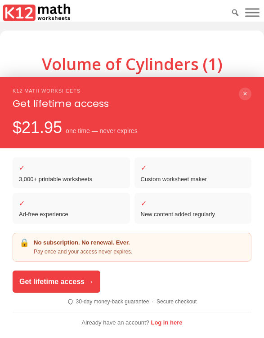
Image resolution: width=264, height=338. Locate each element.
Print (164, 106)
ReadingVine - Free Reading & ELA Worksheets (143, 303)
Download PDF (115, 106)
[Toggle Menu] (252, 12)
